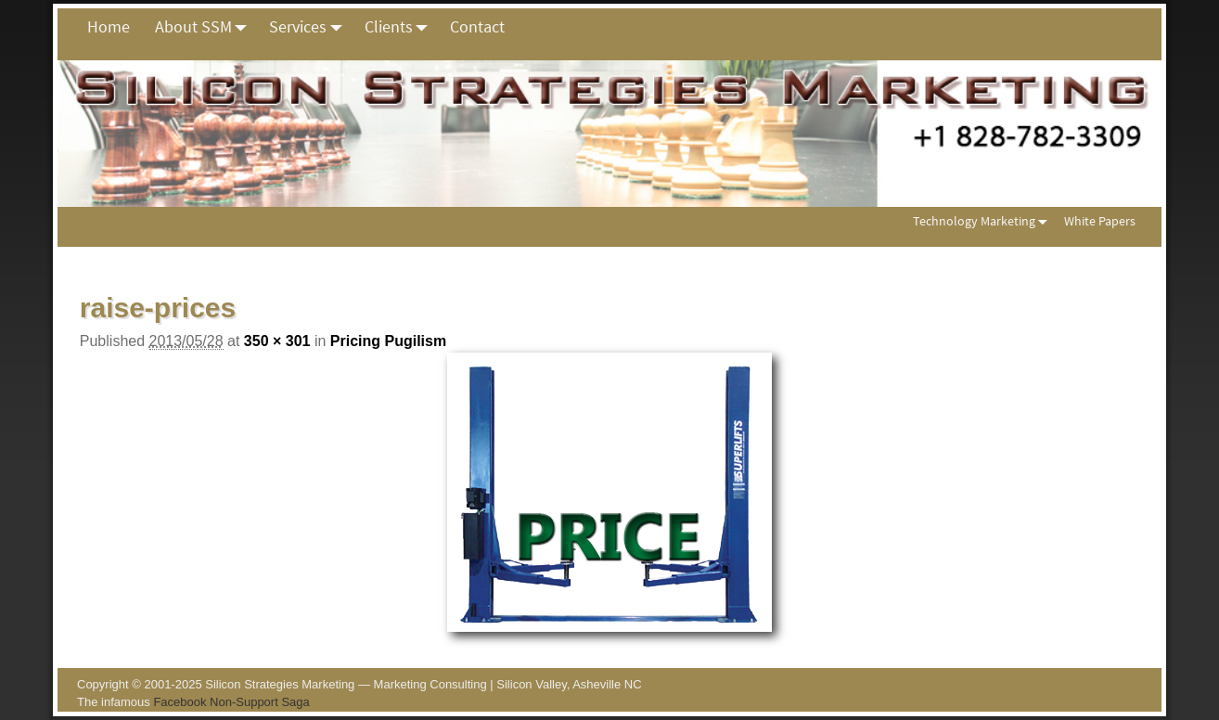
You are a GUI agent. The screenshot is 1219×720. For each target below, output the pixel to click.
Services (310, 26)
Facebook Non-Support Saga (231, 702)
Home (108, 26)
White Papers (1100, 220)
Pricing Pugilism (388, 341)
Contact (477, 26)
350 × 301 (277, 341)
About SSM (206, 26)
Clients (401, 26)
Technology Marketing (984, 221)
